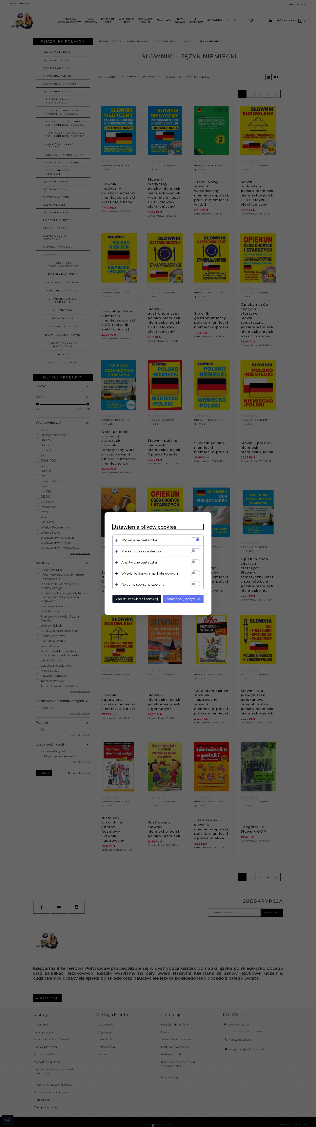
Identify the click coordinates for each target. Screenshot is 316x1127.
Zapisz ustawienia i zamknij (137, 599)
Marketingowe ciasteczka (141, 551)
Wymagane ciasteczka (139, 540)
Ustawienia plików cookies (144, 527)
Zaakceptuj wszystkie (183, 599)
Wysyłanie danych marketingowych (149, 573)
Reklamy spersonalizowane (143, 584)
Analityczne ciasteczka (139, 562)
